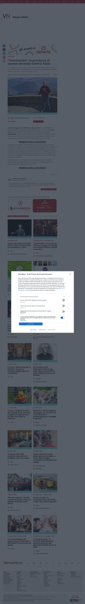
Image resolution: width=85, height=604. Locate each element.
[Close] (70, 274)
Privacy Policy (51, 329)
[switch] (63, 300)
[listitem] (42, 296)
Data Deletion (33, 329)
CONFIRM (31, 324)
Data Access (42, 329)
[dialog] (42, 302)
